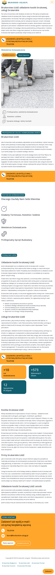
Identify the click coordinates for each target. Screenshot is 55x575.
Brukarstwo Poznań (38, 563)
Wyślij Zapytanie (24, 55)
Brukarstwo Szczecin (8, 566)
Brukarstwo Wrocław (24, 566)
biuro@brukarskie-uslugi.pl (17, 535)
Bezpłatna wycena (9, 55)
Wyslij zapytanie (8, 543)
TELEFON (10, 530)
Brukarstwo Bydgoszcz (9, 563)
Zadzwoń (48, 571)
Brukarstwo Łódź (24, 563)
